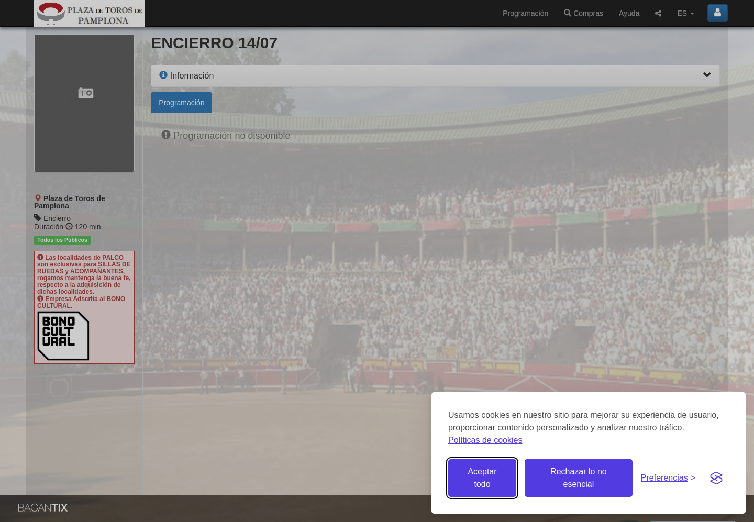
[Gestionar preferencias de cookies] (668, 478)
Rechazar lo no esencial (578, 477)
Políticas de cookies (485, 440)
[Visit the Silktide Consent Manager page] (716, 478)
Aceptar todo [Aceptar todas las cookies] (482, 477)
